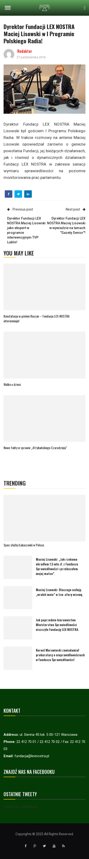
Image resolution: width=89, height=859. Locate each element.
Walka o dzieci (12, 384)
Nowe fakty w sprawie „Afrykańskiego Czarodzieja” (35, 447)
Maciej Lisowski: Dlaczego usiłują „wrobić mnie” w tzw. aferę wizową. (59, 592)
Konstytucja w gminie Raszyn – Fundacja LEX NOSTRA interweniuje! (37, 318)
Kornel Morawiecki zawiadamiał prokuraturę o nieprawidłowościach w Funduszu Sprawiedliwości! (60, 655)
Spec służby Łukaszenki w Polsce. (24, 544)
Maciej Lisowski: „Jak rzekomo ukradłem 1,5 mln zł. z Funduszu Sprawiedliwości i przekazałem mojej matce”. (57, 566)
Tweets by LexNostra (20, 807)
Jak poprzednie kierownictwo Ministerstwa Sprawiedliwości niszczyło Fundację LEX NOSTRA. (57, 624)
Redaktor (24, 51)
